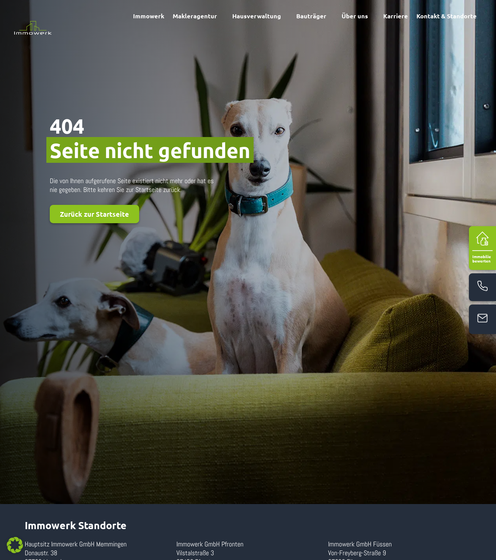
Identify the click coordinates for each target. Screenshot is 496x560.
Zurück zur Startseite (94, 214)
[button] (15, 545)
